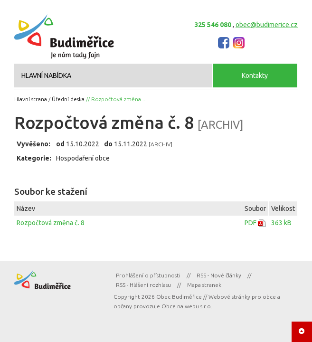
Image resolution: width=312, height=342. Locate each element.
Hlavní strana (30, 99)
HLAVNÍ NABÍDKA (46, 75)
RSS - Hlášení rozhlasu (143, 285)
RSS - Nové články (219, 275)
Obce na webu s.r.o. (186, 306)
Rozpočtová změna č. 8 (51, 223)
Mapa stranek (204, 285)
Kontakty (255, 75)
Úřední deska (68, 99)
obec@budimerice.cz (267, 24)
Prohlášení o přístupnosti (148, 275)
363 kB (281, 223)
